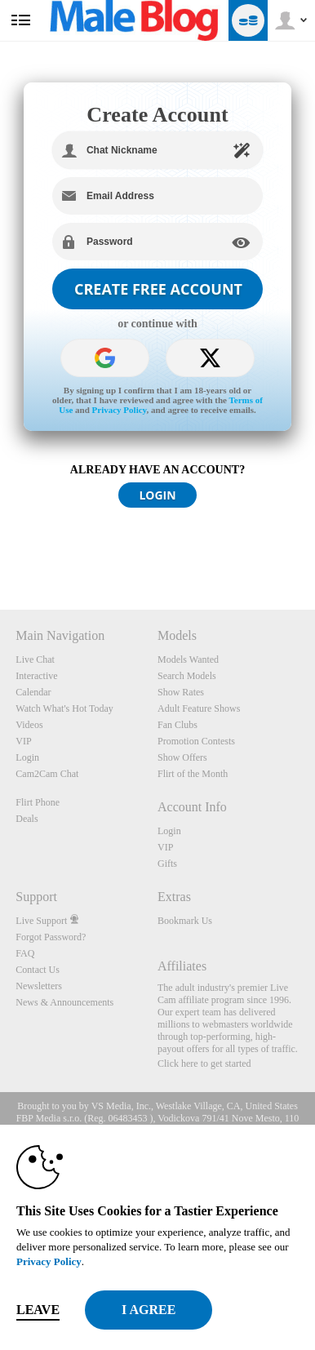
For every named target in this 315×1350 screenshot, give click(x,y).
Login (27, 757)
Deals (27, 818)
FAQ (25, 953)
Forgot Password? (51, 937)
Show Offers (182, 757)
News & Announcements (64, 1002)
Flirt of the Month (193, 773)
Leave (38, 1310)
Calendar (33, 692)
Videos (29, 725)
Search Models (187, 676)
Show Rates (181, 692)
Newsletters (39, 986)
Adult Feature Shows (199, 708)
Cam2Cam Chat (47, 773)
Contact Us (38, 969)
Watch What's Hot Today (64, 708)
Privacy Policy (119, 410)
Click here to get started (204, 1063)
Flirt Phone (38, 802)
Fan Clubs (177, 725)
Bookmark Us (185, 920)
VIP (23, 741)
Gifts (167, 863)
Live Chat (35, 659)
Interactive (36, 676)
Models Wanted (188, 659)
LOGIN (157, 495)
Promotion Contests (196, 741)
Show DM (0, 548)
